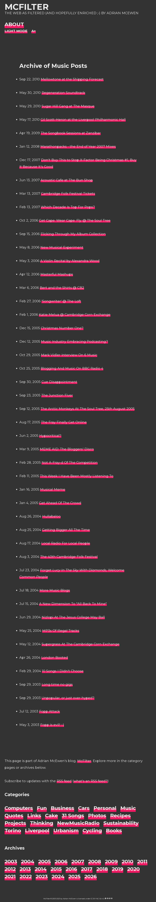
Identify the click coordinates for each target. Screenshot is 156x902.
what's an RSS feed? (91, 781)
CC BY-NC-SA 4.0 (98, 899)
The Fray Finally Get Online (64, 422)
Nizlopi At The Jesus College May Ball (73, 617)
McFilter (27, 7)
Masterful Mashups (56, 274)
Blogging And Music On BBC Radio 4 (72, 368)
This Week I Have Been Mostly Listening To (76, 476)
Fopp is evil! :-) (52, 725)
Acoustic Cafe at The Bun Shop (67, 180)
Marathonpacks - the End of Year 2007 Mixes (78, 146)
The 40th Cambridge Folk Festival (69, 557)
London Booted (54, 657)
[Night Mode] (16, 31)
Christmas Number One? (62, 328)
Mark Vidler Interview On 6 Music (69, 355)
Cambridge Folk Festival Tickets (68, 193)
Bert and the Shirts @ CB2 (62, 288)
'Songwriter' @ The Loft (61, 301)
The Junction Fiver (57, 395)
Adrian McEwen (69, 899)
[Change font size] (33, 31)
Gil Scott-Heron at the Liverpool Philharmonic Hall (83, 120)
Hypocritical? (50, 436)
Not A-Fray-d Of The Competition (70, 462)
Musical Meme (52, 489)
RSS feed (64, 781)
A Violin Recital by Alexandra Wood (69, 261)
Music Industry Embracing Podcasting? (74, 341)
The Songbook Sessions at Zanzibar (71, 133)
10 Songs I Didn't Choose (62, 671)
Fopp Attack (49, 711)
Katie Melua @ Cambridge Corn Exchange (74, 315)
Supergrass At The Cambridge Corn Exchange (80, 644)
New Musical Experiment (61, 247)
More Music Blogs (54, 590)
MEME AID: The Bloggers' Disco (67, 449)
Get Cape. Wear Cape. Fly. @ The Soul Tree (74, 220)
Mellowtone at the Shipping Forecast (72, 79)
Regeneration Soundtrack (63, 93)
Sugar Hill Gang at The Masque (68, 106)
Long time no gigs (57, 684)
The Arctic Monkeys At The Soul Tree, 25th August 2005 (88, 409)
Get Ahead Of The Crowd (60, 503)
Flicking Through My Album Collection (73, 234)
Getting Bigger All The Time (66, 530)
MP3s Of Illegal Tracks (60, 631)
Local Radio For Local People (65, 543)
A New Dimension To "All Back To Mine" (73, 604)
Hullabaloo (51, 516)
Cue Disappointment (59, 382)
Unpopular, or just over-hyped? (68, 698)
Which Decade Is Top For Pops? (68, 207)
